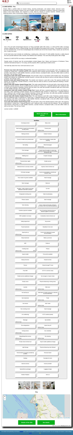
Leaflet (61, 417)
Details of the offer (26, 422)
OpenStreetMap (67, 417)
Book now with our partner (42, 114)
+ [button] (4, 396)
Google (21, 431)
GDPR (30, 433)
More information (61, 114)
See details (46, 422)
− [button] (4, 399)
